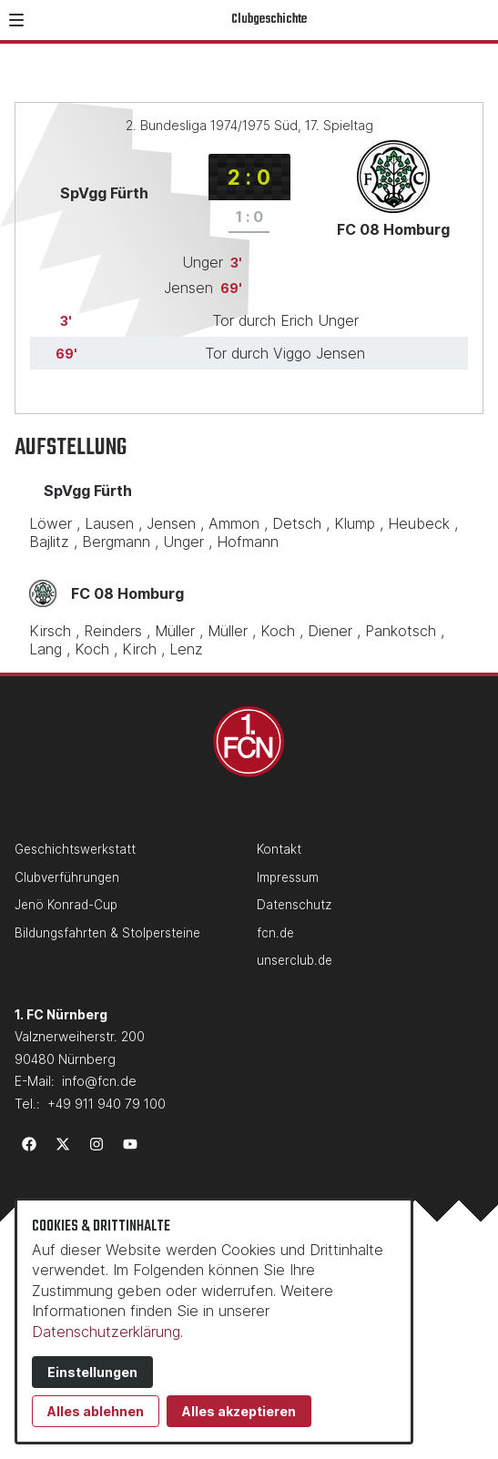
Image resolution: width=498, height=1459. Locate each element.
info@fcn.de (99, 1081)
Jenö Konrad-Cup (66, 904)
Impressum (288, 877)
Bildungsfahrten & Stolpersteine (107, 933)
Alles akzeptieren (239, 1411)
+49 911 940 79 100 (106, 1103)
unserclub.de (294, 960)
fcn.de (275, 933)
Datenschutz (294, 904)
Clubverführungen (67, 877)
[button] (16, 20)
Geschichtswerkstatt (75, 849)
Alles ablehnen (95, 1411)
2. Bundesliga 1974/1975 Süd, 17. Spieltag (249, 125)
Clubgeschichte (269, 19)
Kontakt (279, 849)
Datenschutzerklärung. (107, 1331)
